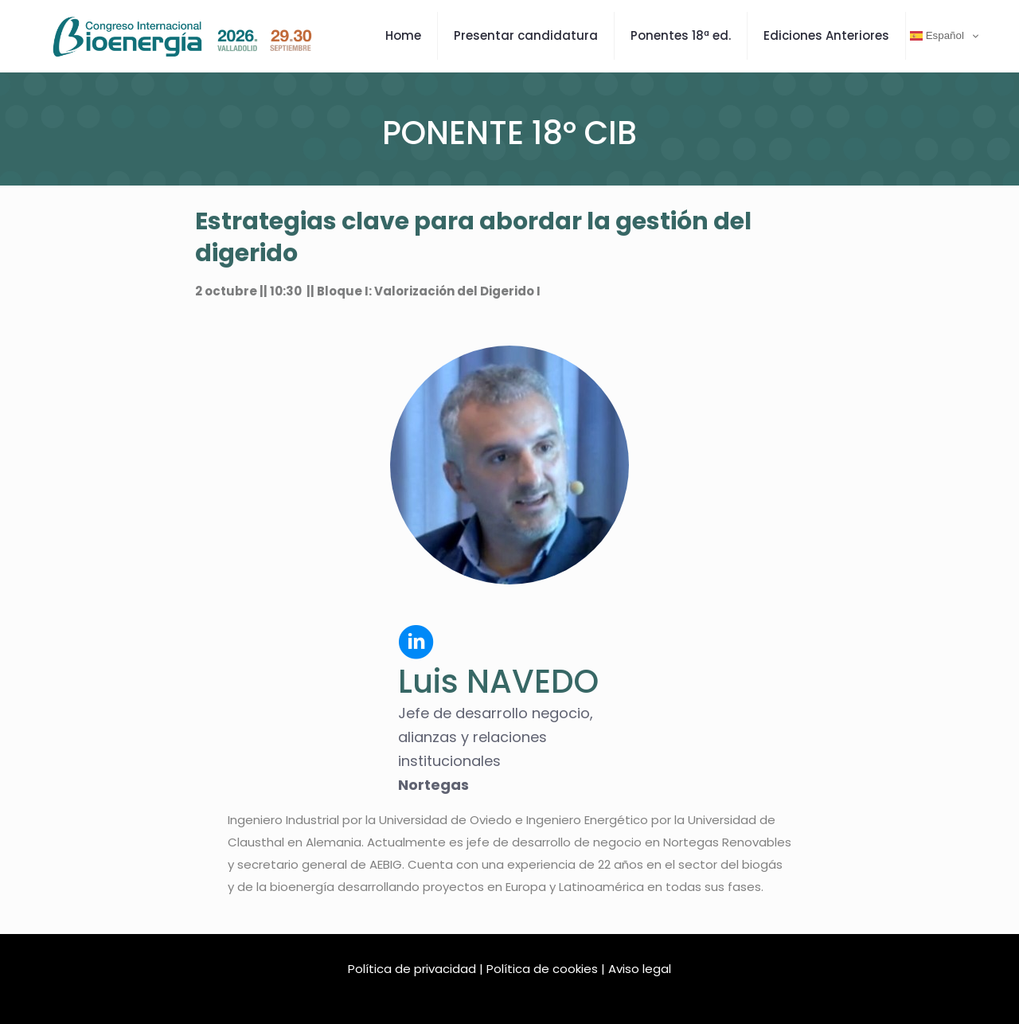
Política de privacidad (412, 968)
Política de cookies (542, 968)
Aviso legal (639, 968)
